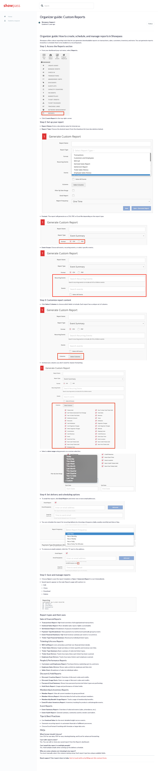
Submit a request (14, 21)
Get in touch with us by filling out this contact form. (88, 758)
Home (10, 16)
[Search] (66, 6)
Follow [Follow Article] (150, 24)
